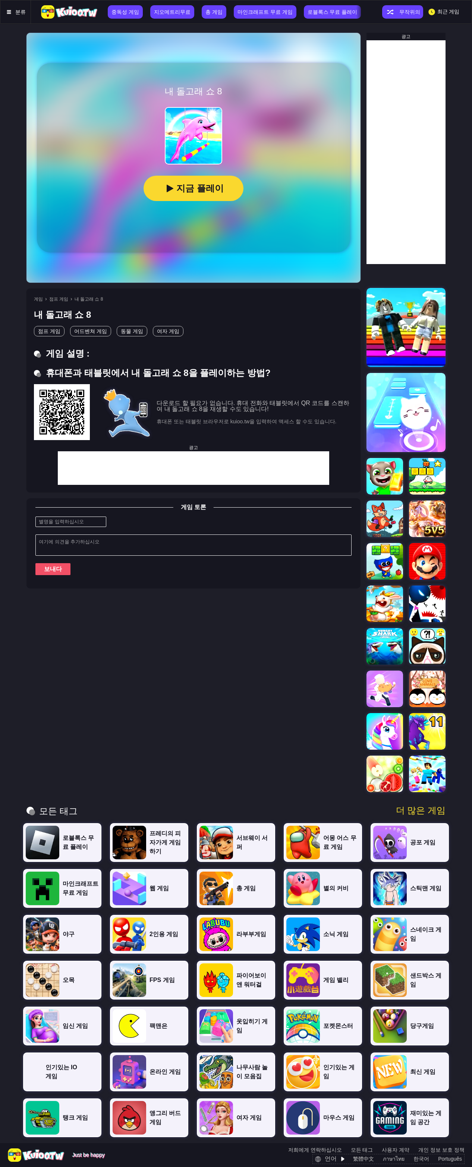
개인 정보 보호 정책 (441, 1150)
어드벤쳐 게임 (90, 331)
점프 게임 (58, 299)
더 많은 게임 (421, 810)
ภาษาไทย (394, 1159)
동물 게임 (132, 331)
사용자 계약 (395, 1150)
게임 (38, 299)
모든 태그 (362, 1150)
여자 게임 (168, 331)
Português (450, 1159)
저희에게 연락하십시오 (315, 1150)
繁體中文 (363, 1159)
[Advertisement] (193, 468)
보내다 (53, 569)
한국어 (421, 1159)
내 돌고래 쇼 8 (89, 299)
